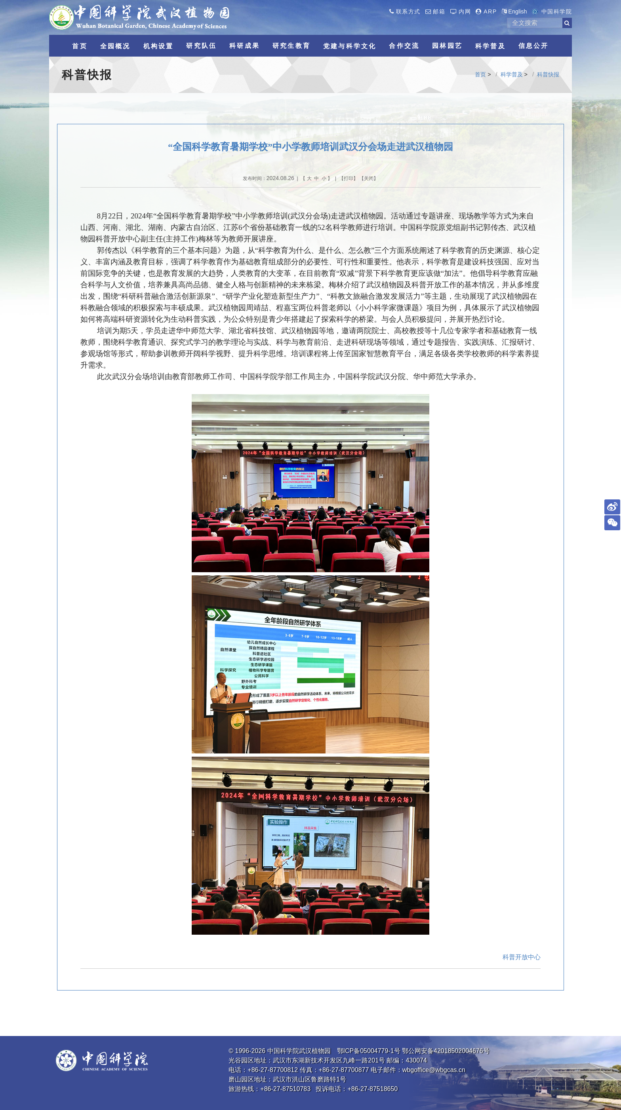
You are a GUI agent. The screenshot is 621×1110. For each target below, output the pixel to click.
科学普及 (512, 74)
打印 (348, 178)
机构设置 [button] (158, 46)
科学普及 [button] (490, 46)
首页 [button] (79, 46)
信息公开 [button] (533, 45)
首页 (480, 74)
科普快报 (548, 74)
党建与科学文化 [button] (349, 46)
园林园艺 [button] (447, 45)
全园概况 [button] (115, 46)
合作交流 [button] (404, 45)
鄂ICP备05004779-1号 (368, 1050)
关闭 (368, 178)
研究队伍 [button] (201, 45)
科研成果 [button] (244, 45)
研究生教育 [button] (291, 45)
